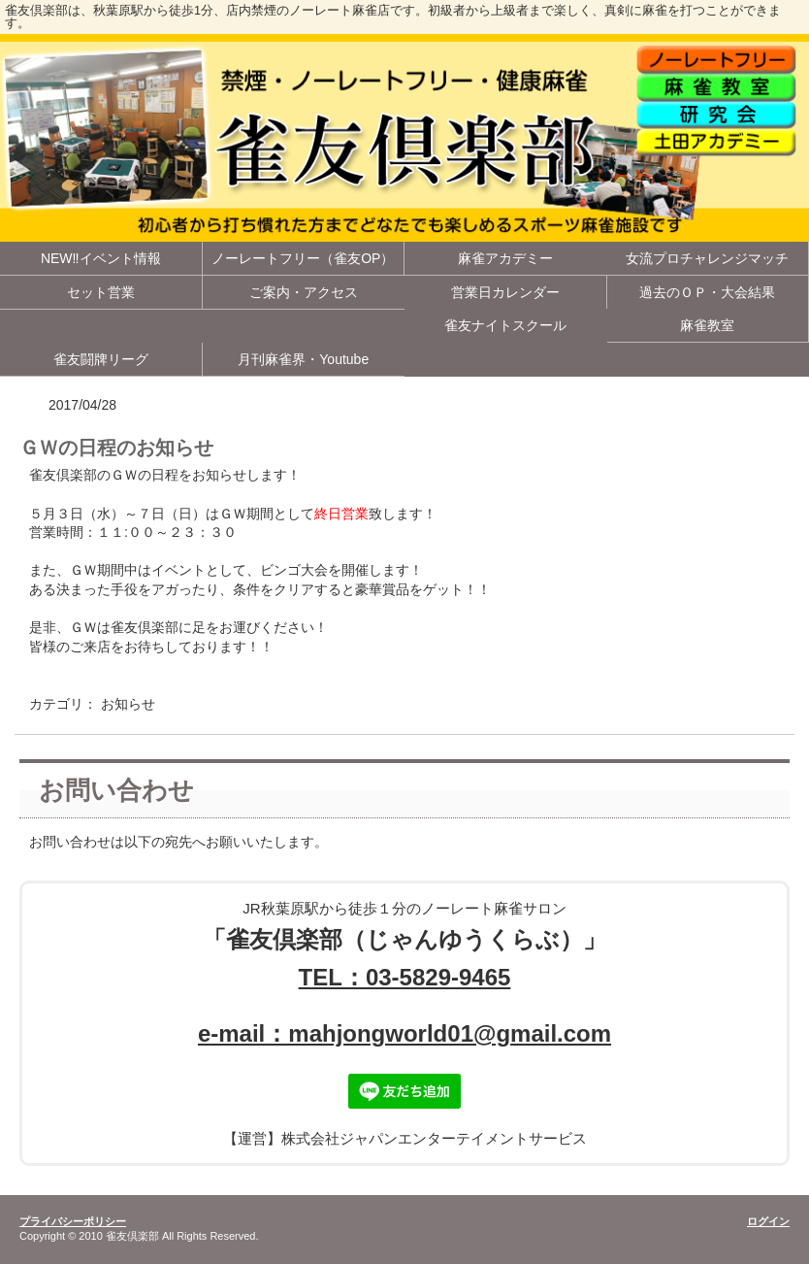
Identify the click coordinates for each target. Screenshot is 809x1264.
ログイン (768, 1221)
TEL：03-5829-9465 (405, 977)
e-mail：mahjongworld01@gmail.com (404, 1033)
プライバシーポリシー (72, 1221)
